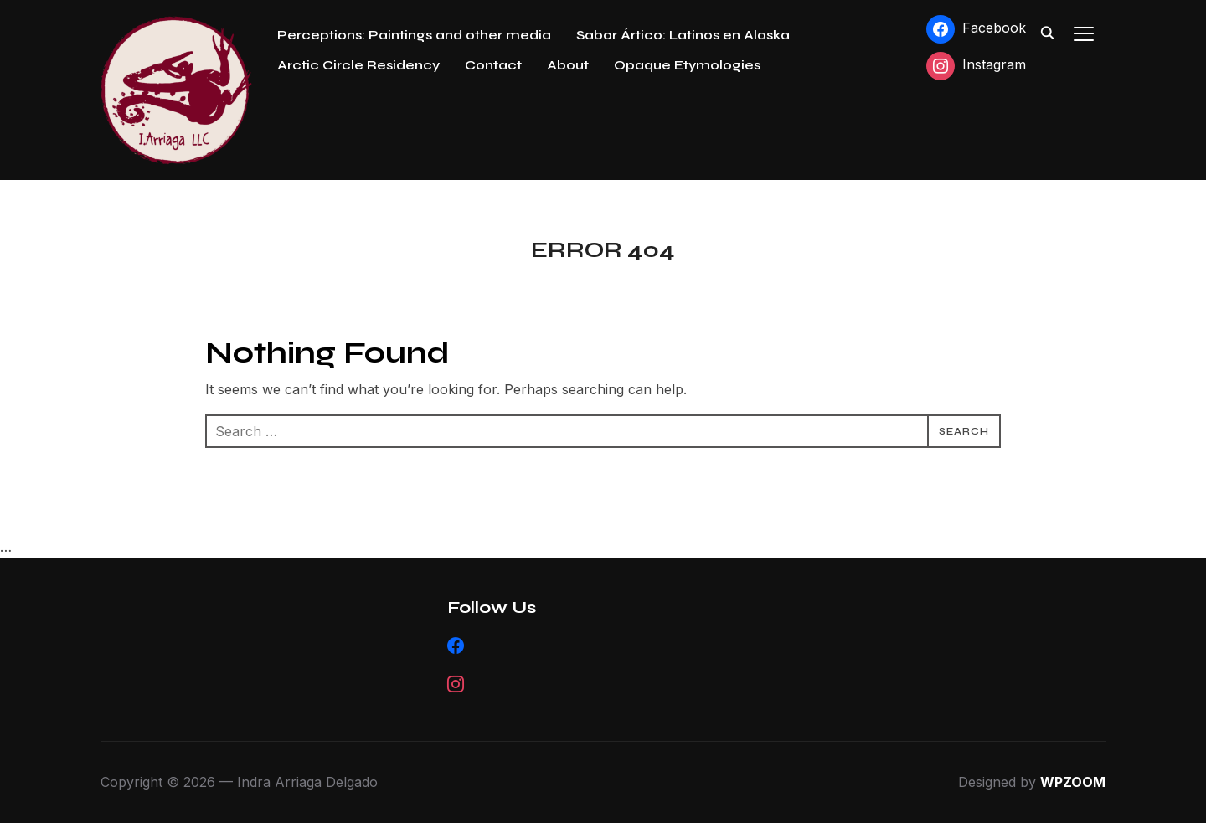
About (568, 65)
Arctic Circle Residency (358, 65)
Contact (493, 65)
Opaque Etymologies (687, 65)
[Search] (1047, 32)
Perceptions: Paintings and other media (414, 35)
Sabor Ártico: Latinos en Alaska (683, 35)
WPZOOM (1073, 782)
